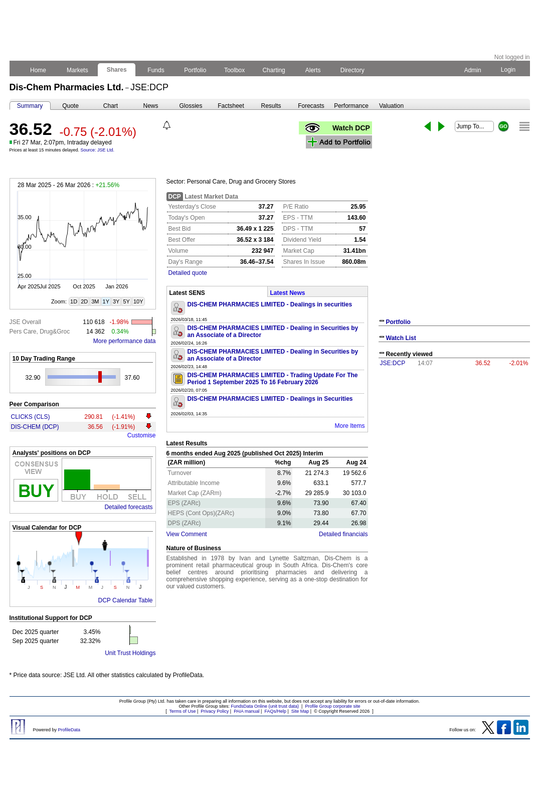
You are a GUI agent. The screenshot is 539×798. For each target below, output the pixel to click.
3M (95, 301)
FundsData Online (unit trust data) (265, 706)
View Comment (186, 534)
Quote (70, 105)
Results (271, 105)
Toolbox (235, 70)
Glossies (190, 105)
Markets (77, 70)
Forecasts (311, 105)
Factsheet (231, 105)
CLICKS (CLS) (30, 416)
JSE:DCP (393, 363)
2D (84, 301)
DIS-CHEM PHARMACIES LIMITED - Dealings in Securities (270, 398)
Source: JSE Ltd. (98, 149)
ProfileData (69, 729)
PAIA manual (246, 711)
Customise (141, 435)
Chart (110, 105)
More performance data (124, 341)
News (150, 105)
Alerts (313, 70)
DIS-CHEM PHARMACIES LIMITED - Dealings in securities (270, 304)
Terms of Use (182, 711)
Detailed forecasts (128, 507)
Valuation (391, 105)
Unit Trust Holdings (130, 653)
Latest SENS (187, 292)
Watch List (401, 338)
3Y (116, 301)
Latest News (287, 292)
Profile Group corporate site (332, 706)
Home (38, 70)
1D (73, 301)
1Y (106, 301)
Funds (156, 70)
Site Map (300, 711)
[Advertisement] (454, 445)
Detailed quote (187, 272)
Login (508, 69)
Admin (473, 70)
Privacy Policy (215, 711)
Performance (351, 105)
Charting (274, 70)
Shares (116, 69)
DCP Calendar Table (125, 600)
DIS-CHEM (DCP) (35, 426)
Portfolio (195, 70)
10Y (138, 301)
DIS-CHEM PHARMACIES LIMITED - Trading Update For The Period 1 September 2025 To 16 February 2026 (273, 379)
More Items (349, 425)
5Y (126, 301)
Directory (352, 70)
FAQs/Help (275, 711)
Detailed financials (343, 534)
